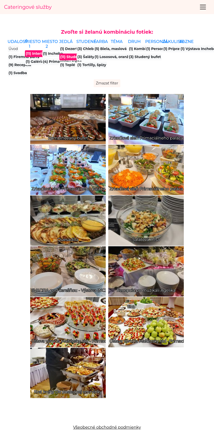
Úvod (13, 48)
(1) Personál (156, 48)
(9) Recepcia (20, 65)
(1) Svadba (18, 73)
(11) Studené (71, 57)
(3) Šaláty (85, 57)
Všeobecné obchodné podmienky (107, 427)
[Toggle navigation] (203, 7)
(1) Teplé (67, 65)
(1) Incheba (53, 53)
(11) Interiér (36, 53)
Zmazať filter (107, 83)
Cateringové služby (28, 7)
